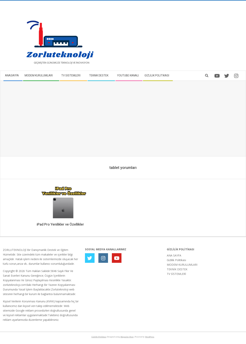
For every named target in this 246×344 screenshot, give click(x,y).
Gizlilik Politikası (176, 260)
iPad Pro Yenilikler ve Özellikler (60, 224)
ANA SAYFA (174, 255)
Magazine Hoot (126, 337)
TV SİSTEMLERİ (176, 274)
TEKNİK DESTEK (177, 269)
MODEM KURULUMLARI (182, 264)
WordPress (149, 337)
